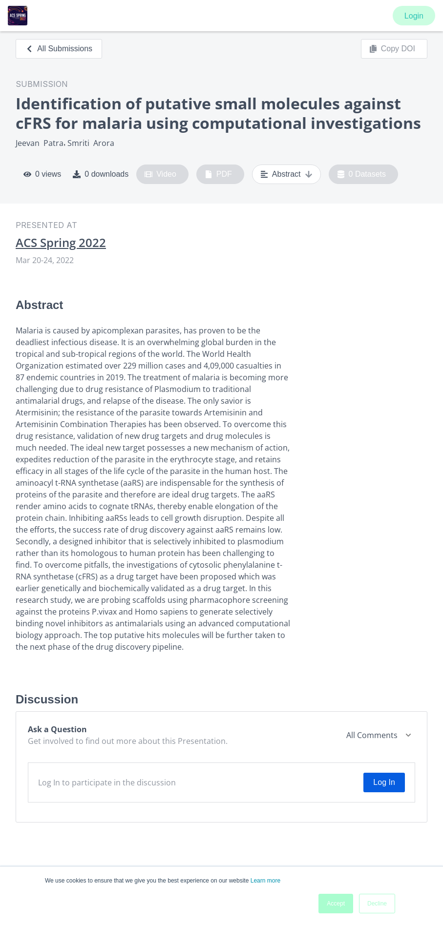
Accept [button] (336, 903)
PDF (218, 174)
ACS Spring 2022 (61, 242)
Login (413, 16)
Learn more (265, 880)
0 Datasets (361, 174)
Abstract (286, 174)
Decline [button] (377, 903)
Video (160, 174)
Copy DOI (392, 49)
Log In (384, 782)
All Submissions (58, 48)
